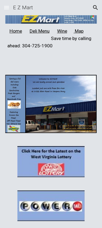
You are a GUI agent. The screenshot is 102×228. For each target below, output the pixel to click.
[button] (6, 7)
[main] (51, 38)
